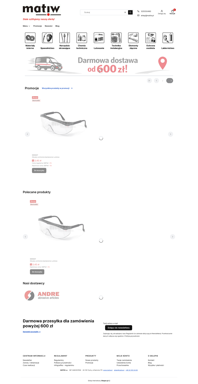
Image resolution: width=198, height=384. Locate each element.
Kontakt (151, 360)
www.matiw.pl (107, 370)
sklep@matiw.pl (119, 370)
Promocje (89, 363)
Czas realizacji (29, 365)
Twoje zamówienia (124, 360)
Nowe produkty (91, 360)
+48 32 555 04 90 (132, 370)
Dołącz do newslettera (118, 327)
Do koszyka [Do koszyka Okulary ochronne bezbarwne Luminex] (39, 170)
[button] (130, 12)
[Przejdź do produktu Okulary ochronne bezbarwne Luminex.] (63, 124)
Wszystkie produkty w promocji (57, 88)
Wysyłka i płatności (156, 365)
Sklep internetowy (98, 381)
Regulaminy (59, 360)
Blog (150, 363)
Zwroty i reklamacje (31, 363)
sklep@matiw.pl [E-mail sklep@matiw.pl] (147, 15)
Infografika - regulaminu (64, 365)
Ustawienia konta (124, 363)
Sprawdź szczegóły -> (31, 332)
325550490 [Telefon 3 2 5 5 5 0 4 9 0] (146, 11)
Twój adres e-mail (110, 323)
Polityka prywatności (62, 363)
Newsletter (27, 360)
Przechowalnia (123, 365)
